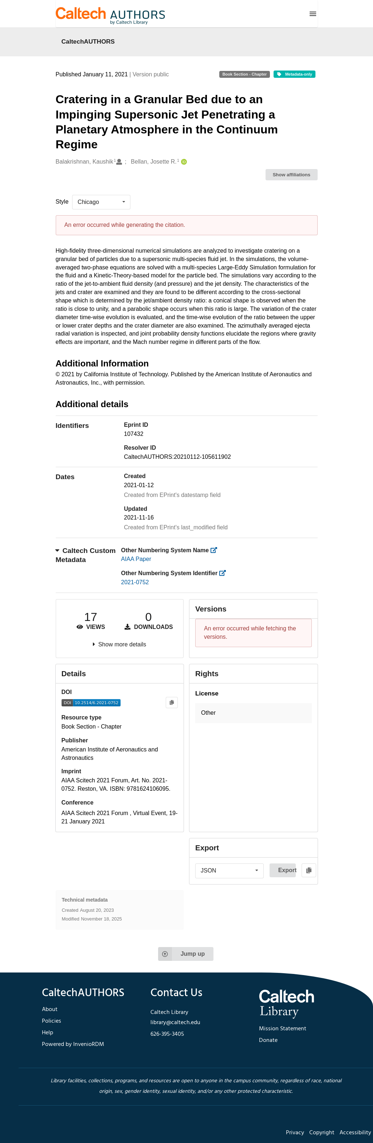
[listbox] (101, 202)
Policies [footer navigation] (51, 1021)
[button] (253, 713)
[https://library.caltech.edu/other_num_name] (216, 550)
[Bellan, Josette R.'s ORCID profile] (183, 162)
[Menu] (313, 14)
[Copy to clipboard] (172, 702)
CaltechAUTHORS (88, 41)
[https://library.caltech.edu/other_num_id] (225, 573)
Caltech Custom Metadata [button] (86, 555)
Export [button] (287, 870)
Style (62, 201)
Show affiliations (291, 174)
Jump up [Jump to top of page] (181, 954)
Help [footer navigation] (47, 1033)
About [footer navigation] (50, 1009)
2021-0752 (135, 582)
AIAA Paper (136, 559)
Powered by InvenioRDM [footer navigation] (73, 1044)
